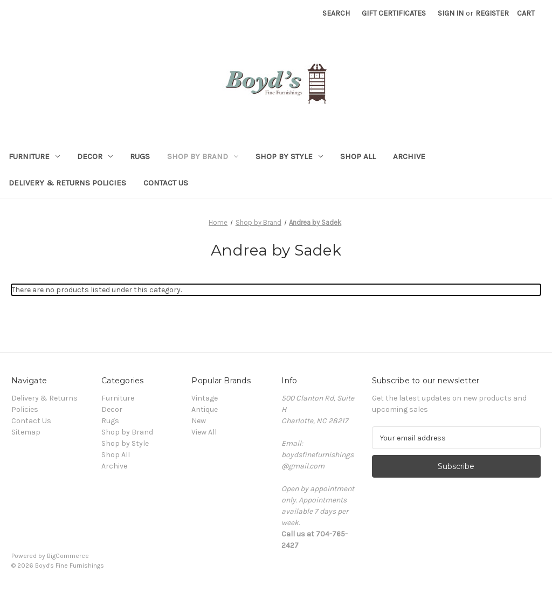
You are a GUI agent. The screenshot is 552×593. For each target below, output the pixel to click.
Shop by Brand (202, 156)
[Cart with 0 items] (526, 13)
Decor (95, 156)
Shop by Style (289, 156)
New (198, 420)
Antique (204, 409)
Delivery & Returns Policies (67, 183)
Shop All (358, 156)
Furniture (34, 156)
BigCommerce (68, 556)
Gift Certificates (394, 13)
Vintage (204, 398)
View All (204, 432)
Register (492, 13)
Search (336, 13)
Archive (409, 156)
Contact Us (165, 183)
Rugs (140, 156)
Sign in (451, 13)
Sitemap (25, 432)
